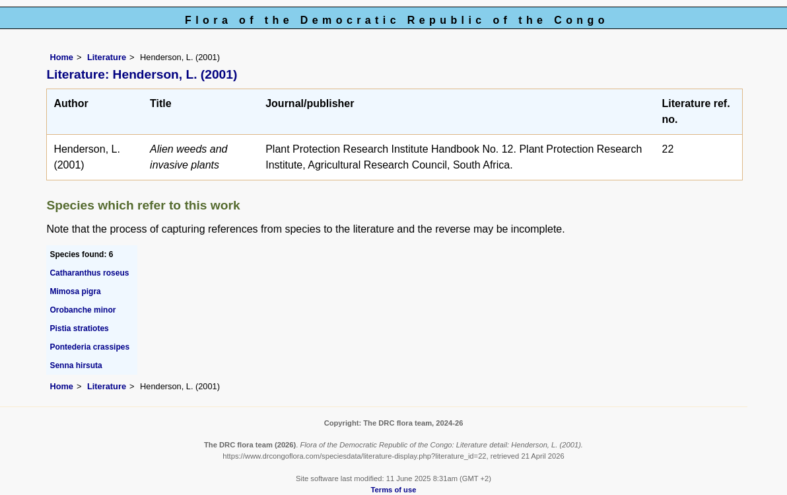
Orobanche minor (83, 310)
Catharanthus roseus (89, 273)
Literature (106, 57)
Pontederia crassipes (89, 347)
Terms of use (394, 490)
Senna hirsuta (76, 365)
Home (61, 57)
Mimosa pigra (75, 291)
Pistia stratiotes (79, 328)
